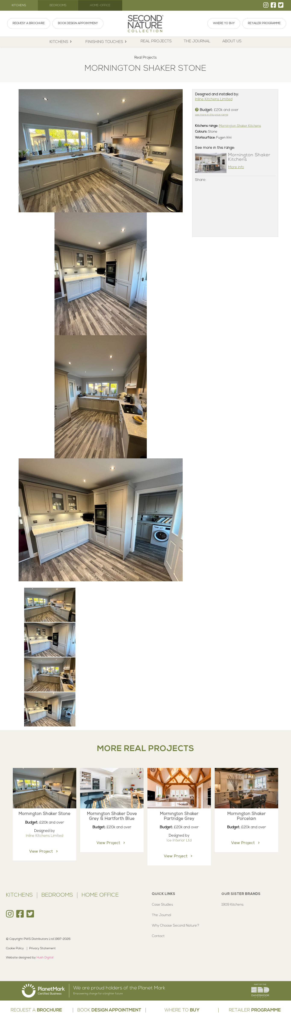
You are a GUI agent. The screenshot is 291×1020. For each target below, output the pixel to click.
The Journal (197, 41)
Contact (158, 936)
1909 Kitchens (233, 904)
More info (236, 167)
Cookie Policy (15, 948)
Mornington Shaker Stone (45, 814)
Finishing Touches (106, 42)
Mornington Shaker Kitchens (240, 126)
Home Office (100, 895)
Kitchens (19, 5)
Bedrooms (58, 5)
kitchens (61, 42)
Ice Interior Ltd (179, 840)
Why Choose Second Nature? (175, 925)
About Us (231, 41)
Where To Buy (224, 23)
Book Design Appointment (78, 23)
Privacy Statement (42, 948)
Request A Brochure (29, 23)
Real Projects (156, 41)
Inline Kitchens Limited (213, 99)
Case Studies (162, 904)
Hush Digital (45, 957)
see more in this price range (211, 115)
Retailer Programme (264, 23)
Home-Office (100, 5)
